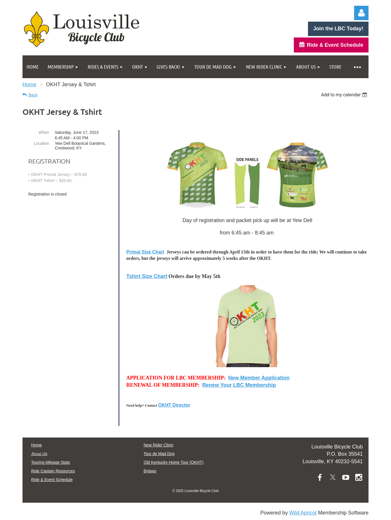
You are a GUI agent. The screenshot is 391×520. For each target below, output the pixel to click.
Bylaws (150, 471)
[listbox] (345, 94)
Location (41, 143)
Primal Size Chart (145, 251)
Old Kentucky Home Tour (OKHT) (173, 462)
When (43, 132)
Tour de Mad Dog (159, 453)
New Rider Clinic (158, 445)
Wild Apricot (303, 513)
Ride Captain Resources (53, 471)
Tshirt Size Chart (146, 276)
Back (33, 95)
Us (39, 453)
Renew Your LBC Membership (239, 385)
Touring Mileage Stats (50, 462)
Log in (361, 13)
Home (29, 84)
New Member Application (259, 378)
